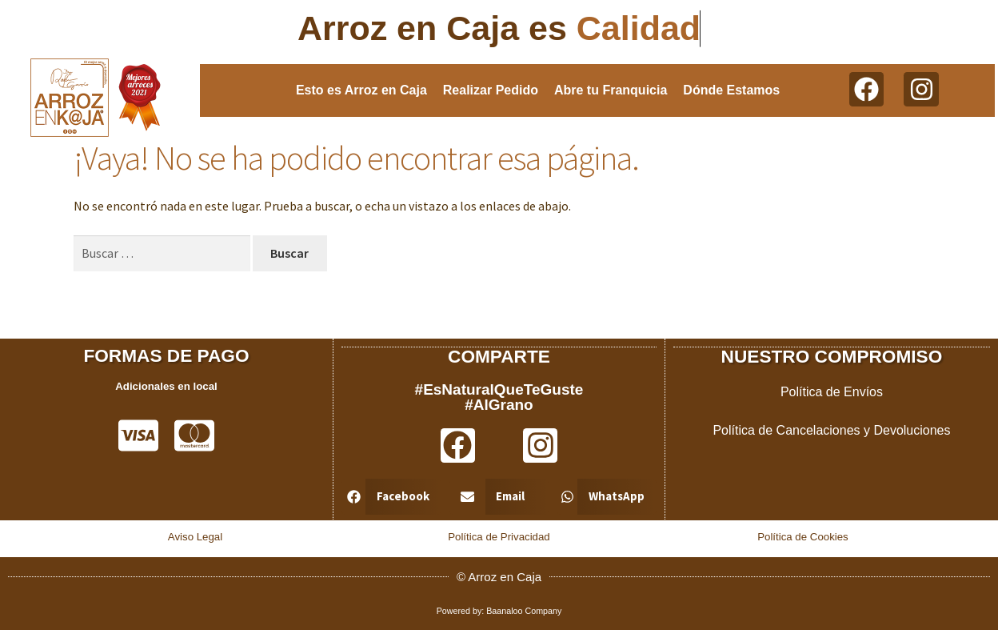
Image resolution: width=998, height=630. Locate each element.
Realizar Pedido (490, 90)
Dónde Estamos (731, 90)
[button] (391, 496)
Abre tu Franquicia (610, 90)
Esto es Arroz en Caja (361, 90)
